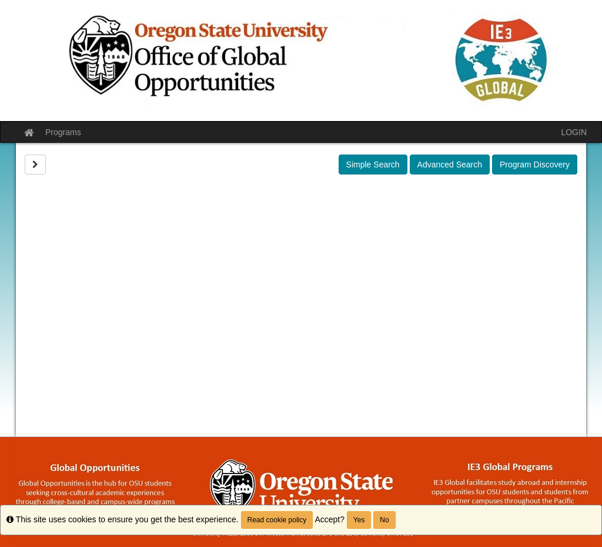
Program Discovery (535, 164)
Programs (63, 132)
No (384, 520)
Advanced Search (450, 164)
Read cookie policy (277, 520)
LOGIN (574, 132)
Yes (359, 520)
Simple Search (373, 164)
